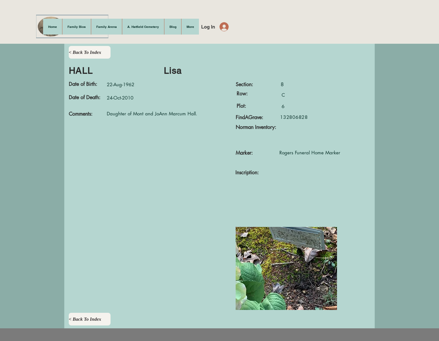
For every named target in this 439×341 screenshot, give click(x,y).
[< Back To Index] (90, 52)
